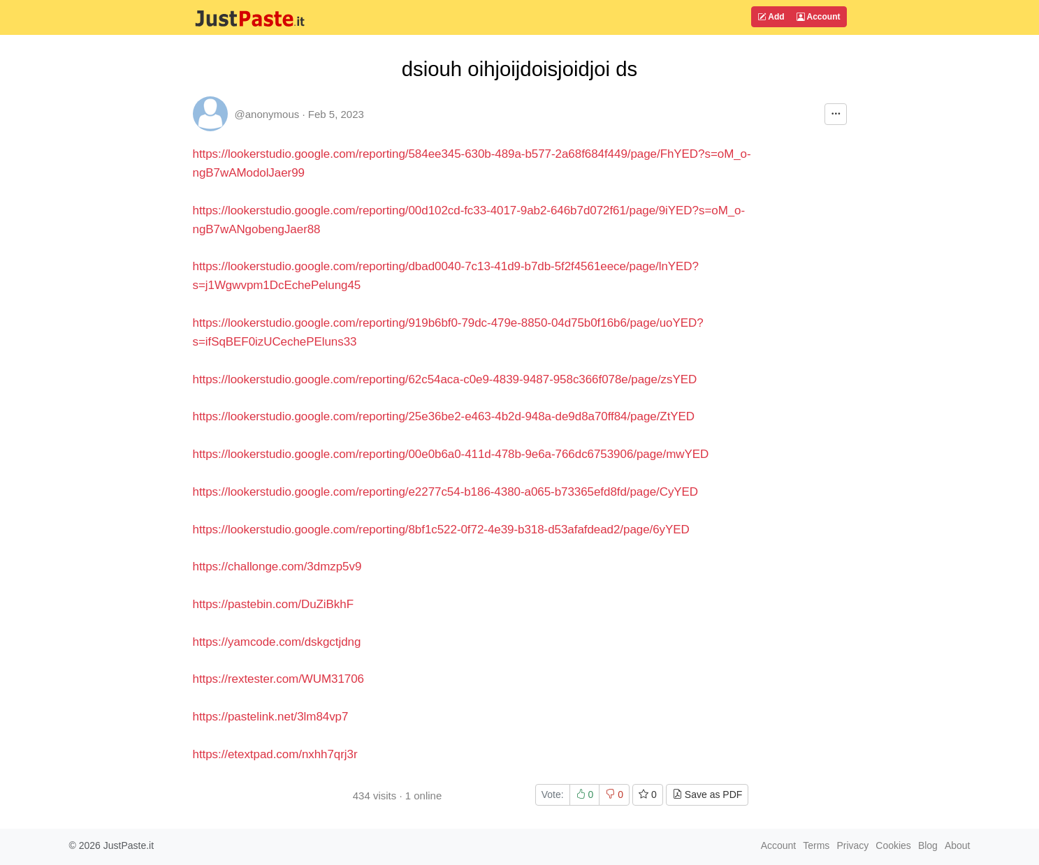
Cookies (893, 845)
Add (770, 17)
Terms (816, 845)
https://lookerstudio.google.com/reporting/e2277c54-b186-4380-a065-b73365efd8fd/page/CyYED (446, 491)
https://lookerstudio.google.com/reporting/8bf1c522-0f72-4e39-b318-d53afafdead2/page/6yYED (441, 529)
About (958, 845)
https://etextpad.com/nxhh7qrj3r (275, 754)
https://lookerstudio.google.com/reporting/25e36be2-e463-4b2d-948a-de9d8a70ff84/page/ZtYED (444, 416)
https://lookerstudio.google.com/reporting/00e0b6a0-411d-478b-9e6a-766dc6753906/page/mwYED (451, 454)
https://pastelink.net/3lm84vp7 (271, 716)
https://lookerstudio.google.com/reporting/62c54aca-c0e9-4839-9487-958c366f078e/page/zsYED (445, 379)
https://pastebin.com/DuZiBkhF (273, 604)
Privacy (852, 845)
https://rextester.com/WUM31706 (279, 679)
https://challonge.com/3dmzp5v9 (277, 566)
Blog (928, 845)
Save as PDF (707, 794)
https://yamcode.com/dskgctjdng (277, 642)
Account (819, 17)
